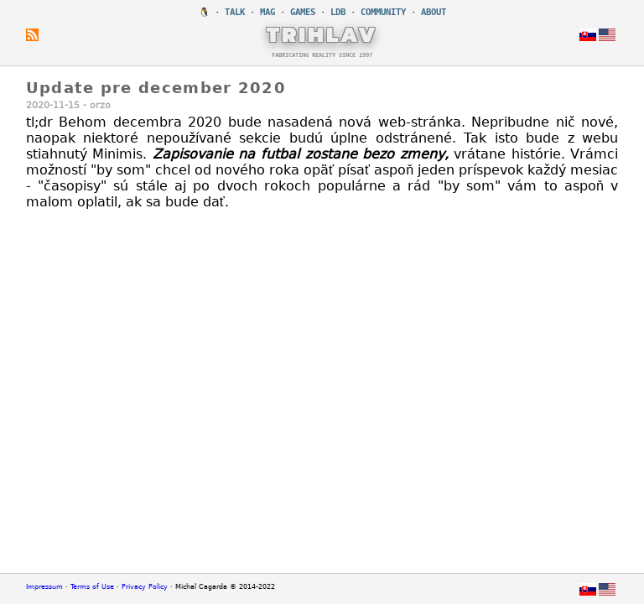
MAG (267, 12)
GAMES (302, 12)
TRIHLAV (322, 34)
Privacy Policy (145, 587)
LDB (337, 12)
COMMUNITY (383, 12)
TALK (235, 12)
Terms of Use (92, 587)
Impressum (44, 587)
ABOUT (433, 12)
